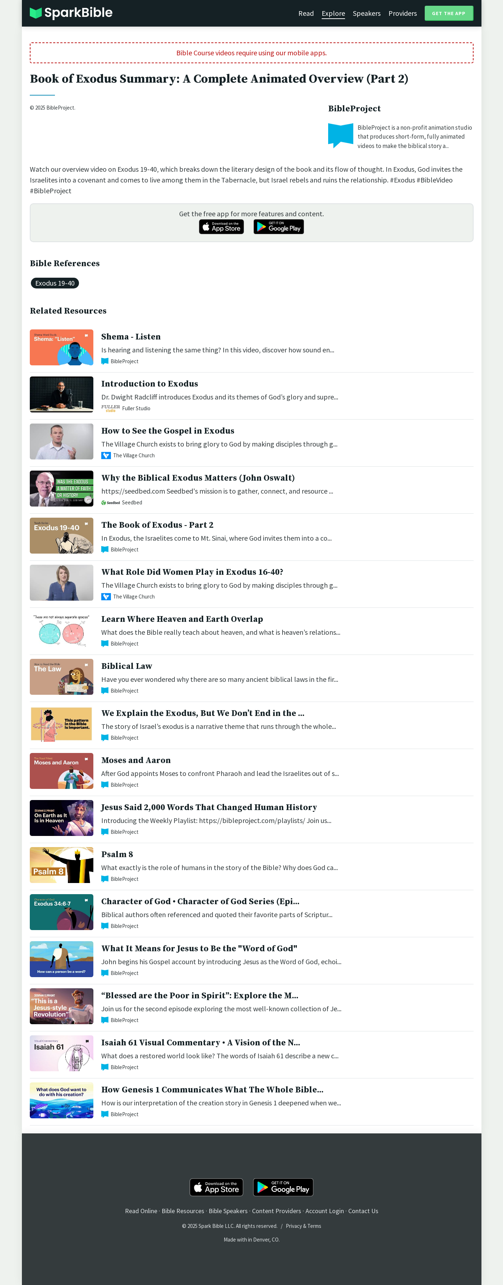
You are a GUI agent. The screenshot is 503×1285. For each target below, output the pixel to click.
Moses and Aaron (136, 760)
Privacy (294, 1225)
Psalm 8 (117, 854)
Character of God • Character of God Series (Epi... (200, 901)
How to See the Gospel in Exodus (167, 431)
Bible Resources (183, 1211)
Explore (333, 13)
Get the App (449, 13)
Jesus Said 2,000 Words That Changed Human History (209, 807)
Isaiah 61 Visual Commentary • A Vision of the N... (200, 1042)
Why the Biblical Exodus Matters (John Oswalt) (198, 478)
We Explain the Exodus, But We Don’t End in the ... (202, 713)
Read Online (141, 1211)
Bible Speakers (228, 1211)
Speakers (367, 13)
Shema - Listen (131, 337)
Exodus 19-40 (55, 282)
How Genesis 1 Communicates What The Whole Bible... (212, 1090)
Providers (402, 13)
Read (306, 13)
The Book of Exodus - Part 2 (157, 525)
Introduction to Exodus (149, 384)
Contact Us (363, 1211)
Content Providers (276, 1211)
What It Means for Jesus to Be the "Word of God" (199, 948)
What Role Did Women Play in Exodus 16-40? (192, 572)
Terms (314, 1225)
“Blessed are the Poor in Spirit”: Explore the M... (199, 995)
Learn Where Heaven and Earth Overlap (182, 619)
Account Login (325, 1211)
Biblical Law (127, 666)
